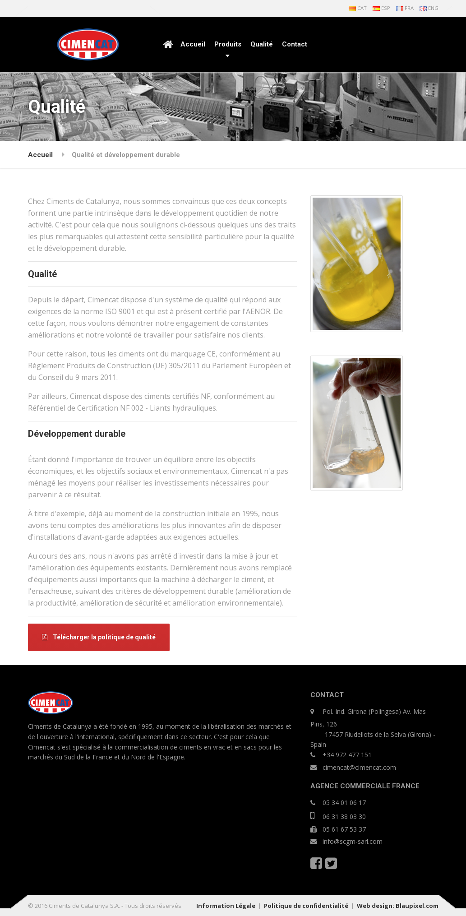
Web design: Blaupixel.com (397, 906)
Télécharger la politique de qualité (99, 637)
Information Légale (225, 906)
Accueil (192, 44)
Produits (227, 44)
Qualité (261, 44)
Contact (294, 44)
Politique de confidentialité (306, 906)
